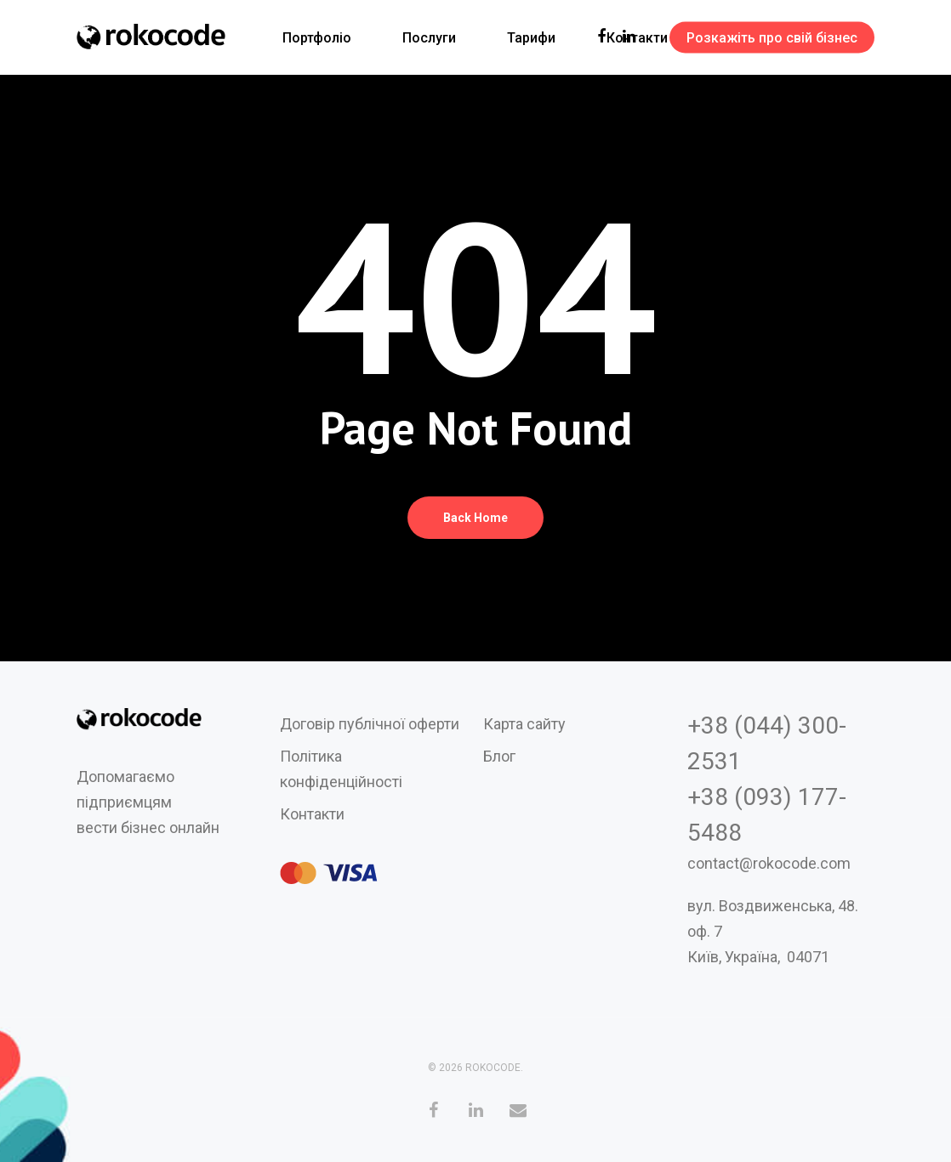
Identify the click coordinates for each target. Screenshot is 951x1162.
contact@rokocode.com (769, 863)
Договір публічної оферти (369, 724)
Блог (499, 756)
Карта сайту (524, 724)
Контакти (312, 814)
